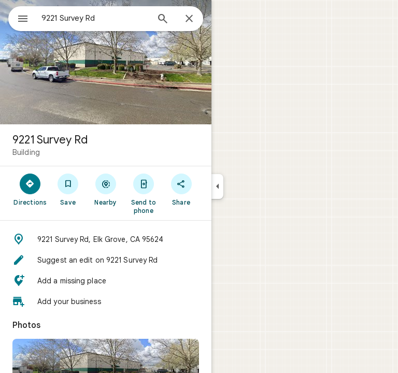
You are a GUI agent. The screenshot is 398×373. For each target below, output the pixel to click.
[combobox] (94, 18)
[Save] (68, 189)
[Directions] (30, 189)
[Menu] (22, 19)
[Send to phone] (143, 193)
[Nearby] (106, 189)
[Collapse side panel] (217, 186)
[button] (105, 239)
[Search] (162, 19)
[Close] (189, 19)
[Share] (181, 189)
